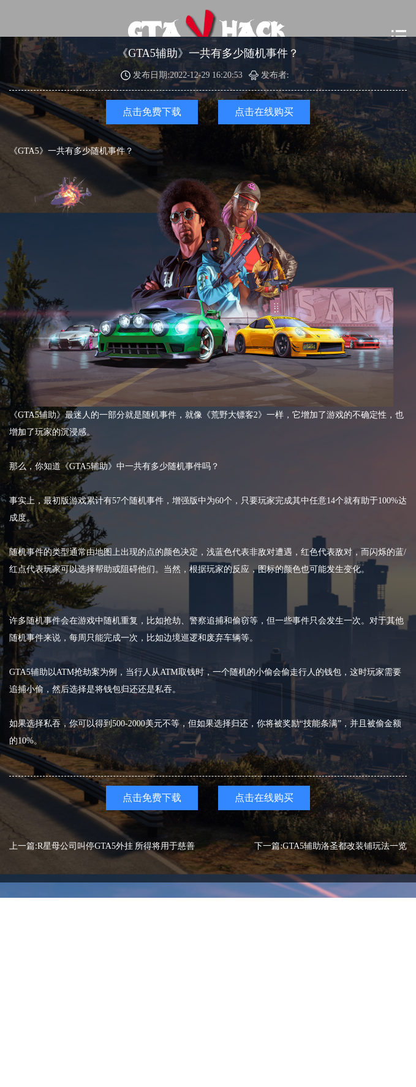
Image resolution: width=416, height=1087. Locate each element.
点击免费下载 (152, 112)
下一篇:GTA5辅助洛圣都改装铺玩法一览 (330, 846)
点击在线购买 (264, 112)
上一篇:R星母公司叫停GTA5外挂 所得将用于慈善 (102, 846)
